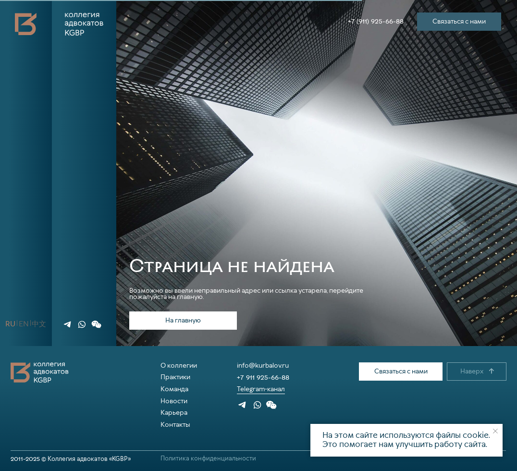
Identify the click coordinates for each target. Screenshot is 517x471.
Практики (175, 377)
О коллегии (178, 365)
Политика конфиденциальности (208, 459)
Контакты (175, 425)
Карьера (173, 413)
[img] (67, 324)
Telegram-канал (261, 389)
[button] (96, 324)
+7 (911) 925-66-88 (376, 21)
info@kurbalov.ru (263, 365)
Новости (173, 401)
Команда (174, 389)
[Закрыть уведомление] (495, 431)
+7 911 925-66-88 (263, 377)
